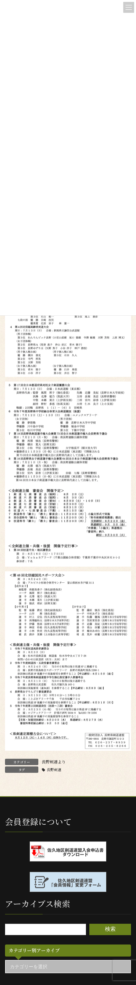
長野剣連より (54, 761)
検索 (110, 929)
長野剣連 (54, 769)
